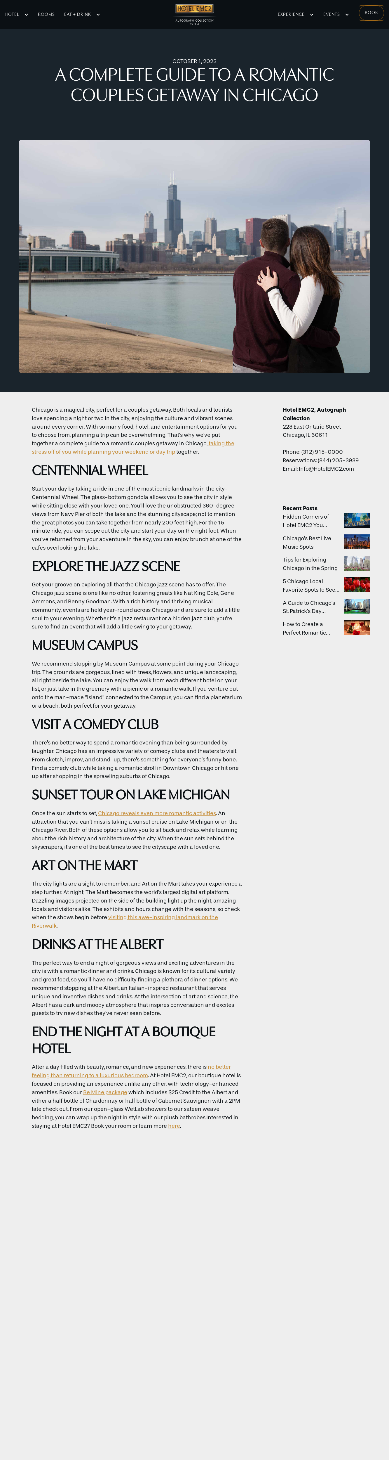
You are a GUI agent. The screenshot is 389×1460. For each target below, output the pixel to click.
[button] (17, 14)
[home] (194, 14)
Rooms (46, 14)
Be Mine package (105, 1092)
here (174, 1126)
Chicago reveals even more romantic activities (157, 813)
